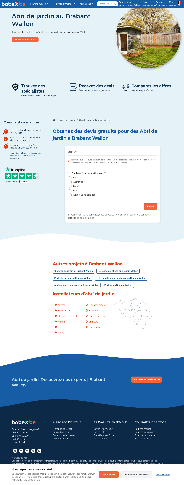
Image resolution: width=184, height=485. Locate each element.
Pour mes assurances (146, 435)
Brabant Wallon (64, 310)
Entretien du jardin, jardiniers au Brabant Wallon (121, 278)
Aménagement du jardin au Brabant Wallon (76, 285)
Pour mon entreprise (145, 432)
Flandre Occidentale (66, 316)
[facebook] (15, 450)
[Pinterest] (33, 450)
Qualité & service (61, 432)
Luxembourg (93, 327)
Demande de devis (147, 379)
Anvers (60, 305)
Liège (59, 327)
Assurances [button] (86, 4)
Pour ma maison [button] (38, 4)
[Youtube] (27, 450)
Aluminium (78, 181)
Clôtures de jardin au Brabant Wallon (73, 271)
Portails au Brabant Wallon (118, 285)
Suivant (150, 206)
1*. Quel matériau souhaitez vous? (87, 173)
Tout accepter (108, 474)
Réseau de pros (143, 438)
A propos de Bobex (62, 429)
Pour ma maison (67, 120)
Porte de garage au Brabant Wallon (72, 278)
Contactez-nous (61, 438)
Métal (76, 186)
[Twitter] (21, 450)
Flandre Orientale (96, 316)
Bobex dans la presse (64, 435)
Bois (75, 177)
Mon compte (100, 438)
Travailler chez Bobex (104, 435)
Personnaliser (163, 474)
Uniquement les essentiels (136, 474)
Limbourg (92, 321)
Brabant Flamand (96, 305)
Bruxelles (92, 310)
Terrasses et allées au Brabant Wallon (118, 271)
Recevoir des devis (25, 39)
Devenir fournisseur (103, 429)
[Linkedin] (39, 450)
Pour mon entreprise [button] (63, 4)
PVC (75, 190)
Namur (60, 332)
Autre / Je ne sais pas (84, 194)
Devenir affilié (100, 432)
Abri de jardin (85, 120)
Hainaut (60, 321)
